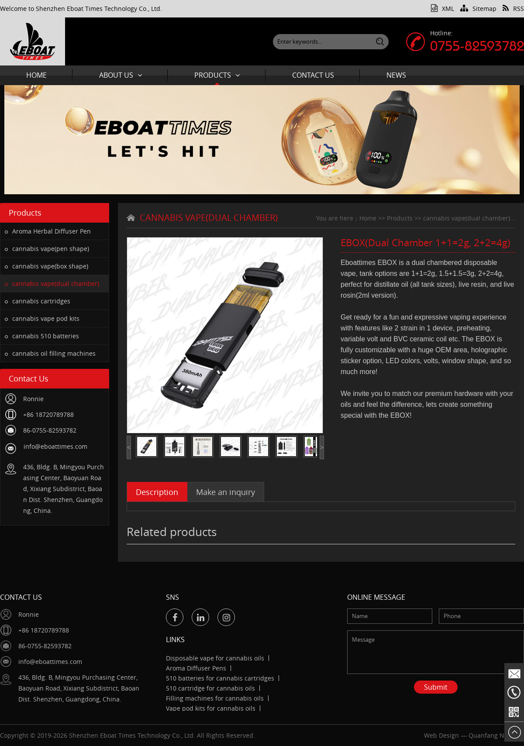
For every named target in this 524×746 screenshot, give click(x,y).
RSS (513, 8)
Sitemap (478, 8)
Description (157, 492)
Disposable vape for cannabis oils (215, 658)
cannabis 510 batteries (42, 336)
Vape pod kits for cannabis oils (210, 708)
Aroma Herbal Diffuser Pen (48, 231)
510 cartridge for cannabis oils (210, 688)
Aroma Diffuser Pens (196, 668)
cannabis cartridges (37, 301)
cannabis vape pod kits (42, 318)
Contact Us (313, 75)
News (396, 75)
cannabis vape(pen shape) (47, 248)
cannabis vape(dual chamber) (52, 283)
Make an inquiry (225, 492)
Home (36, 75)
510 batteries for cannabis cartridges (220, 678)
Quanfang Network (496, 735)
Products (217, 75)
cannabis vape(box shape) (46, 266)
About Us (120, 75)
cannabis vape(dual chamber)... (469, 218)
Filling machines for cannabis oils (215, 698)
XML (442, 8)
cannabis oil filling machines (50, 353)
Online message (376, 597)
